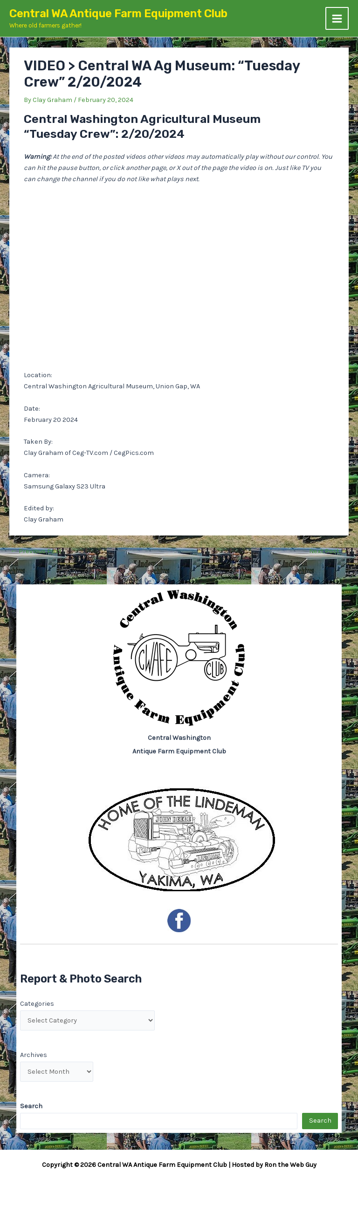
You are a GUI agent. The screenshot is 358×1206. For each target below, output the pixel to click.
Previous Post (36, 551)
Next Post (328, 551)
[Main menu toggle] (337, 18)
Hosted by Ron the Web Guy (274, 1165)
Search (320, 1121)
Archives (33, 1055)
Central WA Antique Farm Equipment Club (118, 13)
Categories (37, 1004)
